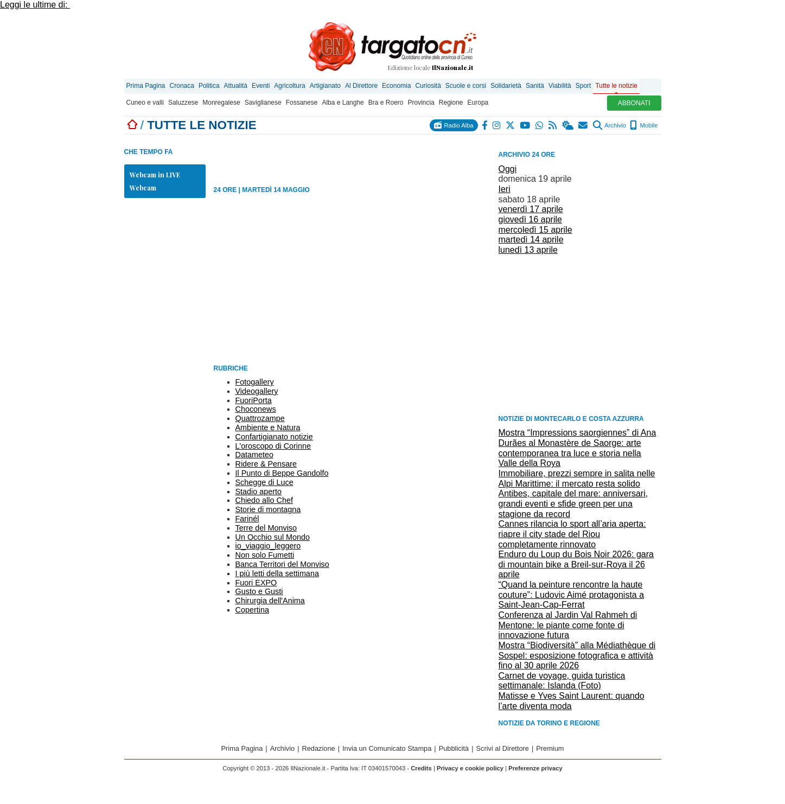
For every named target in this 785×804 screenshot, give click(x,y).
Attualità (235, 86)
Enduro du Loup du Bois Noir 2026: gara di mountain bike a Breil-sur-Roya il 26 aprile (576, 564)
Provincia (420, 102)
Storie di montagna (268, 509)
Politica (209, 86)
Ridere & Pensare (266, 464)
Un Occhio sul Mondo (272, 537)
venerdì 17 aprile (531, 209)
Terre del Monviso (266, 528)
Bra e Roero (386, 102)
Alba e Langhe (342, 102)
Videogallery (256, 391)
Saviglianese (263, 102)
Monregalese (221, 102)
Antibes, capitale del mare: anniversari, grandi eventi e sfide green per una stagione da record (573, 503)
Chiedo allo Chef (264, 500)
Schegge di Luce (264, 482)
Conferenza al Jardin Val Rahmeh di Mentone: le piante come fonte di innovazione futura (568, 625)
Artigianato (325, 86)
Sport (583, 86)
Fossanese (302, 102)
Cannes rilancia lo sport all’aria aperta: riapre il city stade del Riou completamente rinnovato (572, 533)
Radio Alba (453, 125)
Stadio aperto (258, 491)
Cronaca (182, 86)
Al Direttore (361, 86)
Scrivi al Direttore (502, 748)
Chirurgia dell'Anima (270, 600)
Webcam (143, 188)
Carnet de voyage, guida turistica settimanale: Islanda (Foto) (562, 681)
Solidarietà (505, 86)
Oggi (508, 169)
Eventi (261, 86)
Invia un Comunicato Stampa (386, 748)
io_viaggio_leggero (268, 545)
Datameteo (254, 454)
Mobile (644, 125)
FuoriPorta (253, 400)
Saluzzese (183, 102)
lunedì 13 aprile (528, 249)
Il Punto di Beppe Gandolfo (282, 473)
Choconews (255, 409)
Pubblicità (454, 748)
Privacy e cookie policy (470, 768)
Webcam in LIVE (155, 174)
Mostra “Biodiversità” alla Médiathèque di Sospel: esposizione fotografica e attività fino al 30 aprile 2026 (577, 655)
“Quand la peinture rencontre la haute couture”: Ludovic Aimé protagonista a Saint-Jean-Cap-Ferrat (571, 594)
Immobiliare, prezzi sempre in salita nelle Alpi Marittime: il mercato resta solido (577, 478)
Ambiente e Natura (268, 427)
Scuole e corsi (465, 86)
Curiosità (428, 86)
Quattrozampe (260, 418)
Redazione (318, 748)
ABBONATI (634, 103)
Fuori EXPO (256, 582)
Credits (421, 768)
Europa (478, 102)
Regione (451, 102)
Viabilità (559, 86)
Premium (550, 748)
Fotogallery (254, 382)
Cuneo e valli (145, 102)
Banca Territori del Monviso (282, 564)
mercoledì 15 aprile (535, 229)
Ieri (504, 189)
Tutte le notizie (616, 86)
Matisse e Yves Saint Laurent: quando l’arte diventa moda (571, 701)
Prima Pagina (145, 86)
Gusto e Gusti (259, 591)
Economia (396, 86)
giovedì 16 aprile (530, 219)
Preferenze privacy (535, 768)
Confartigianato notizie (274, 436)
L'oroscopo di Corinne (273, 446)
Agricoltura (289, 86)
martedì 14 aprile (531, 239)
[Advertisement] (580, 333)
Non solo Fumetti (265, 555)
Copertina (252, 609)
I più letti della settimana (277, 573)
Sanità (535, 86)
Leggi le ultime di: (35, 4)
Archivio (609, 125)
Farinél (247, 518)
